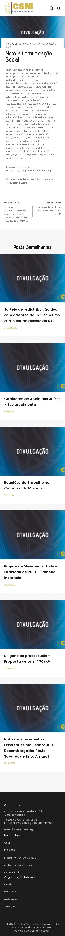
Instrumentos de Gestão (20, 857)
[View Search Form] (51, 8)
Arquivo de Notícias (17, 43)
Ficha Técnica (13, 872)
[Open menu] (42, 8)
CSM (7, 842)
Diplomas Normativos (18, 865)
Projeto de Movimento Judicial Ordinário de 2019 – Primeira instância (32, 572)
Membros (10, 891)
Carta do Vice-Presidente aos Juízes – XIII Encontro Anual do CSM (48, 208)
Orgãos (9, 884)
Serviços (9, 906)
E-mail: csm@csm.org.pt (20, 829)
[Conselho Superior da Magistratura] (18, 8)
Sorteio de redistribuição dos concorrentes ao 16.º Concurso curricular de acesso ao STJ (32, 315)
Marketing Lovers (40, 931)
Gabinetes (11, 899)
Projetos (9, 850)
